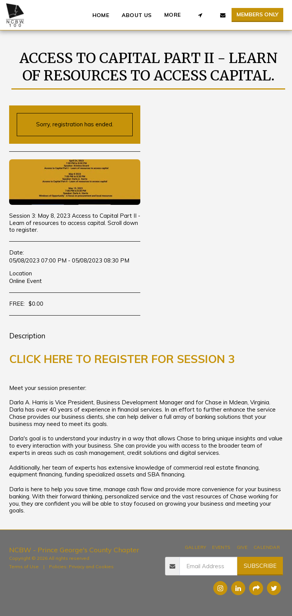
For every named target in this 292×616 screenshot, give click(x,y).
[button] (200, 15)
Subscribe (260, 565)
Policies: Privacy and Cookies (81, 566)
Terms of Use (24, 566)
